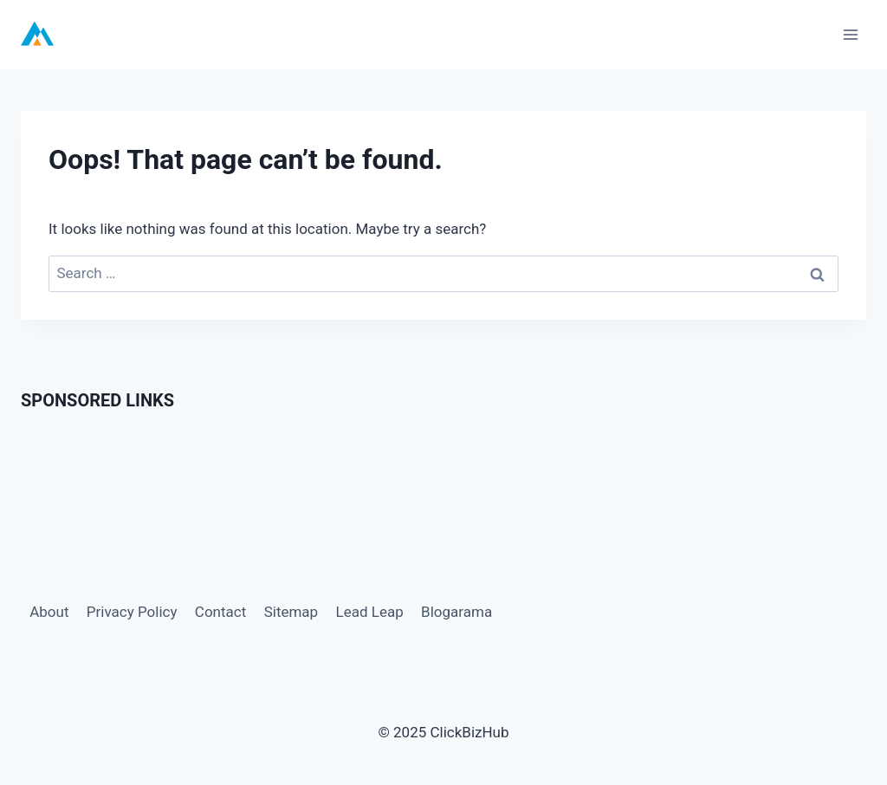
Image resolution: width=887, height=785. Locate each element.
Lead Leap (370, 611)
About (48, 611)
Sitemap (291, 611)
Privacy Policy (132, 611)
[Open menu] (850, 34)
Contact (220, 611)
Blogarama (456, 611)
